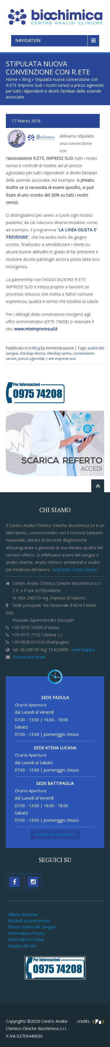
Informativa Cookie (26, 939)
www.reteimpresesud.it (35, 329)
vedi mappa (83, 649)
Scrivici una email (29, 657)
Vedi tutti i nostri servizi (74, 569)
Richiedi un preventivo (29, 920)
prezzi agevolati (31, 358)
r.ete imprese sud (61, 358)
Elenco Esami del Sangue (32, 927)
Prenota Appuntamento (55, 834)
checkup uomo (59, 353)
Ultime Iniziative (23, 914)
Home (12, 79)
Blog (26, 79)
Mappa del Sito (22, 946)
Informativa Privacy (26, 933)
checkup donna (32, 353)
